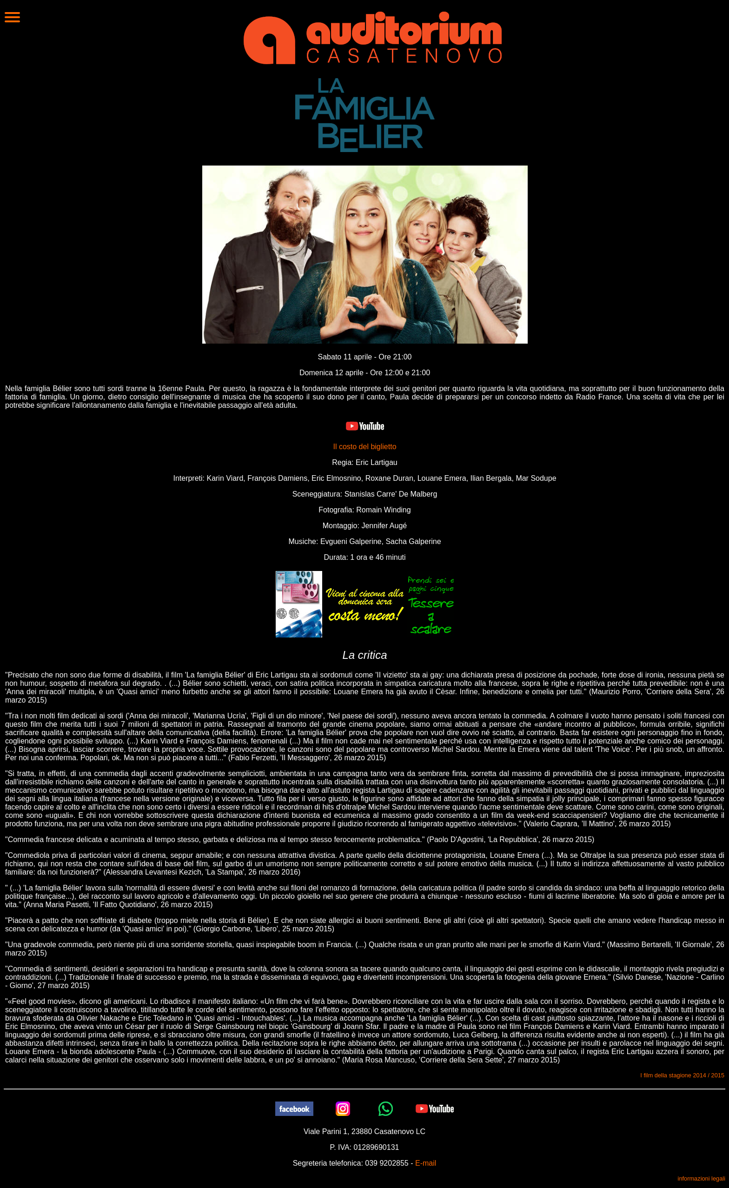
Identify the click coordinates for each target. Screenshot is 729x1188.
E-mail (425, 1163)
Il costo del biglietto (364, 447)
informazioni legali (701, 1178)
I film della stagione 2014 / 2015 (682, 1075)
